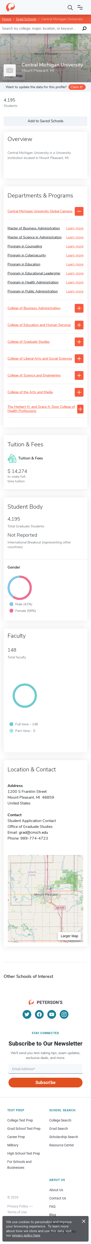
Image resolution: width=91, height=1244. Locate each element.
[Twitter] (27, 1014)
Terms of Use (17, 1212)
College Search (60, 1120)
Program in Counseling (25, 246)
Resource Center (61, 1145)
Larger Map (69, 936)
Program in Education (24, 264)
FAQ (52, 1206)
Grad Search (58, 1129)
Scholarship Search (63, 1137)
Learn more (74, 228)
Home (6, 19)
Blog (52, 1215)
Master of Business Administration (34, 228)
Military (12, 1145)
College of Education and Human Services (39, 325)
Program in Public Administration (33, 291)
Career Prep (16, 1137)
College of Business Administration (34, 308)
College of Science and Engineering (34, 376)
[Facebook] (39, 1014)
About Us (56, 1190)
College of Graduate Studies (29, 342)
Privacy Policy (17, 1206)
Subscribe (45, 1082)
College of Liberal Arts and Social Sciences (40, 359)
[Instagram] (64, 1014)
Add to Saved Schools (45, 121)
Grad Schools (26, 19)
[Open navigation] (80, 7)
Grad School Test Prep (24, 1129)
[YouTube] (51, 1014)
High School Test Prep (23, 1153)
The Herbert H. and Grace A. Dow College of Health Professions (41, 409)
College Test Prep (20, 1120)
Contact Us (57, 1198)
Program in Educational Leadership (34, 273)
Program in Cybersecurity (27, 255)
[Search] (70, 7)
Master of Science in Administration (35, 237)
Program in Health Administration (33, 282)
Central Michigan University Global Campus (40, 211)
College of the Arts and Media (30, 392)
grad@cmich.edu (33, 832)
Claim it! (77, 87)
